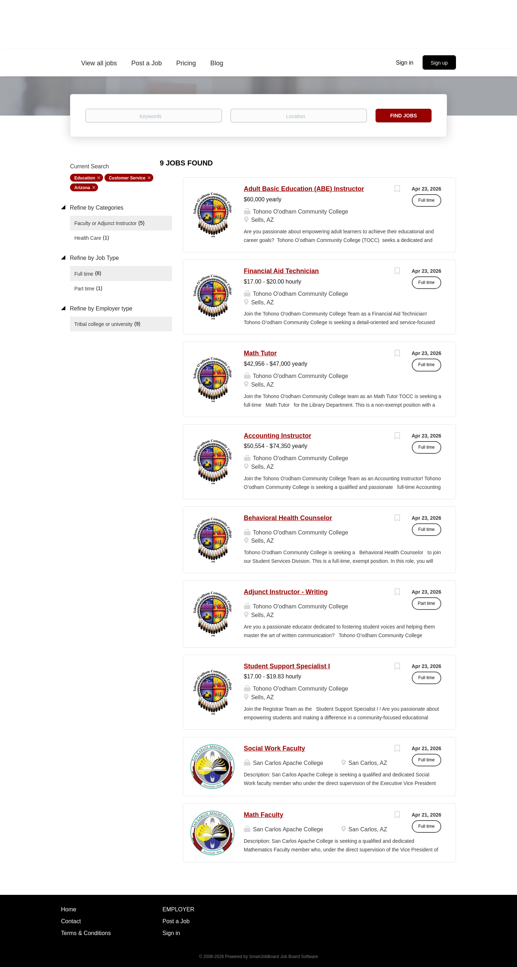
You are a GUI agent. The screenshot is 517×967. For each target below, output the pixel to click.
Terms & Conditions (86, 933)
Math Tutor (260, 353)
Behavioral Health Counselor (288, 518)
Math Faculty (263, 814)
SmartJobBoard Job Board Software (283, 956)
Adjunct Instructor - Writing (286, 591)
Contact (71, 921)
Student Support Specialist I (287, 666)
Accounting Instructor (277, 435)
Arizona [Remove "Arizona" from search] (82, 187)
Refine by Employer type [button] (100, 308)
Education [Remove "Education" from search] (84, 178)
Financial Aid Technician (281, 271)
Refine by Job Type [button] (93, 258)
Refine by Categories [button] (96, 208)
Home (68, 909)
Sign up (439, 63)
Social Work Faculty (274, 748)
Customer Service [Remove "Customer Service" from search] (127, 178)
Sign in (405, 63)
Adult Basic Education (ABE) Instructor (304, 188)
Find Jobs (403, 115)
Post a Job (176, 921)
